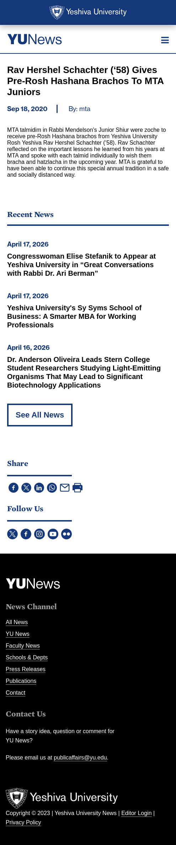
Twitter (12, 534)
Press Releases (26, 669)
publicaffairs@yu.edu (80, 758)
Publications (21, 681)
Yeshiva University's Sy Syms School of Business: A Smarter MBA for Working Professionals (74, 316)
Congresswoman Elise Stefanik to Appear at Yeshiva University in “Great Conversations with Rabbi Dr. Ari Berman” (81, 264)
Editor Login (136, 813)
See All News (40, 414)
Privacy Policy (23, 822)
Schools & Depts (27, 657)
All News (17, 622)
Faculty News (23, 646)
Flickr (66, 534)
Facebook (26, 534)
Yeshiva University (88, 12)
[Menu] (165, 40)
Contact (15, 693)
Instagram (39, 534)
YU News (18, 634)
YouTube (53, 534)
